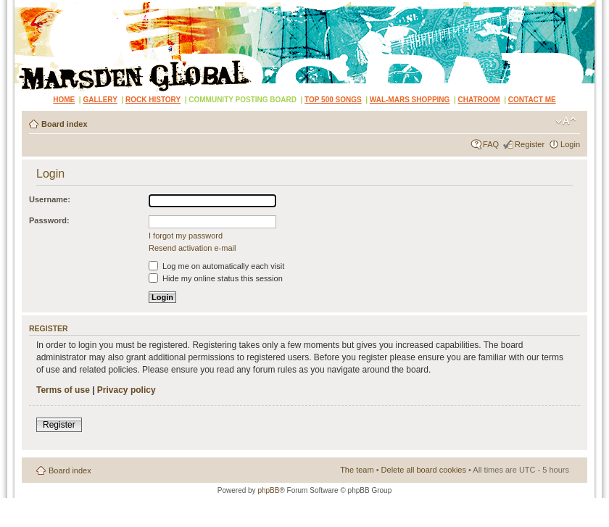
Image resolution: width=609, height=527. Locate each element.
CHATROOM (479, 100)
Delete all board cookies (423, 469)
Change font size (565, 121)
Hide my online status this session (216, 278)
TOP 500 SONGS (333, 100)
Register (529, 144)
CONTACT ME (532, 100)
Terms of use (63, 390)
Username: (49, 199)
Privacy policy (126, 390)
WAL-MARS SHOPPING (410, 100)
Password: (49, 220)
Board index (64, 124)
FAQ (491, 144)
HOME (64, 100)
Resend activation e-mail (192, 248)
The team (356, 469)
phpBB (268, 490)
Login (570, 144)
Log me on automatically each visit (216, 266)
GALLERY (100, 100)
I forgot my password (186, 235)
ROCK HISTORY (153, 100)
